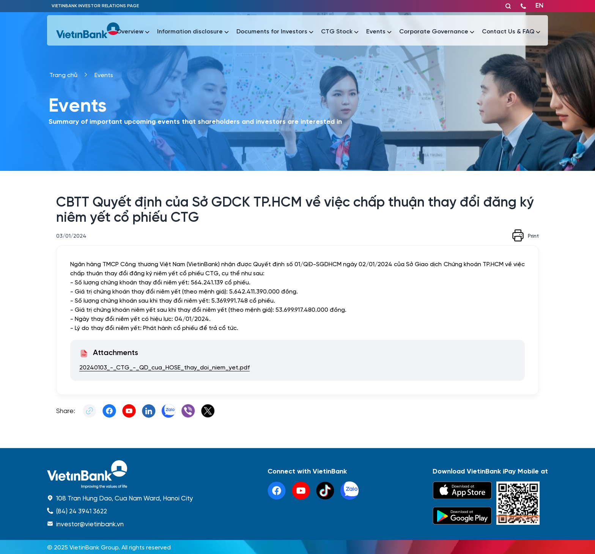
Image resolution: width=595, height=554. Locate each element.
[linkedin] (349, 490)
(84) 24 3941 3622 (81, 511)
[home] (120, 474)
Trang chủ (63, 75)
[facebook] (277, 490)
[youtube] (301, 490)
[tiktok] (325, 490)
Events (103, 75)
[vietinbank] (88, 30)
